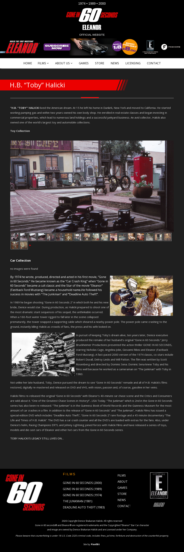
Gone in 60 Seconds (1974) (82, 495)
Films (42, 63)
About (123, 482)
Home (27, 63)
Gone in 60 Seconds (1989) (82, 489)
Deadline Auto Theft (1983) (84, 507)
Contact (154, 63)
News (115, 63)
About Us (62, 63)
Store (99, 63)
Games (84, 63)
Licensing (133, 63)
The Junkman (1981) (77, 501)
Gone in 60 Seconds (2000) (82, 483)
